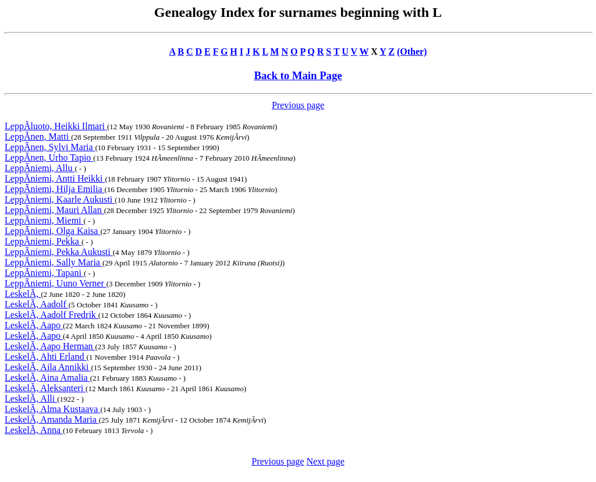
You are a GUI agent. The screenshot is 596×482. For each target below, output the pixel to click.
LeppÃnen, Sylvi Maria (50, 147)
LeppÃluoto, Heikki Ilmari (56, 126)
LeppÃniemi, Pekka (43, 241)
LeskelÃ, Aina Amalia (47, 377)
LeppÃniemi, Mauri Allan (54, 210)
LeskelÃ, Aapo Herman (50, 346)
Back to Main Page (298, 75)
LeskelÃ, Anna (34, 430)
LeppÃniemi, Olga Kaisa (52, 231)
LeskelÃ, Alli (31, 398)
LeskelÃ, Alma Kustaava (52, 409)
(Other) (412, 51)
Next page (325, 461)
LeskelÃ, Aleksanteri (45, 388)
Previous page (298, 105)
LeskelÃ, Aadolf (37, 304)
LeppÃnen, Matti (38, 136)
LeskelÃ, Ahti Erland (45, 357)
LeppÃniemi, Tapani (44, 273)
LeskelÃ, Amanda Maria (52, 419)
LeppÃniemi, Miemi (44, 220)
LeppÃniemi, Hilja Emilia (55, 189)
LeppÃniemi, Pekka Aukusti (59, 252)
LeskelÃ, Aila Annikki (48, 367)
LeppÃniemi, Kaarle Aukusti (60, 199)
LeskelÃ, (23, 294)
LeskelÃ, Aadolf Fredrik (51, 315)
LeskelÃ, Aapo (34, 325)
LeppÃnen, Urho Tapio (49, 157)
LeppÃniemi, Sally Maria (53, 262)
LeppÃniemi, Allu (39, 168)
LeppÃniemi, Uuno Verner (56, 283)
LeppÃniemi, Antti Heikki (55, 178)
